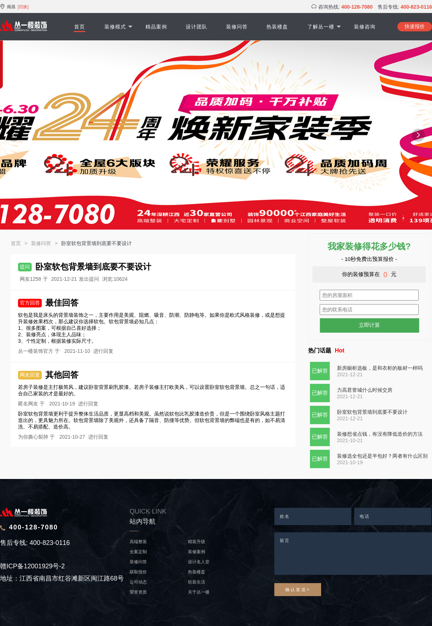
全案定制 (138, 551)
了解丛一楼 (324, 26)
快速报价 (415, 26)
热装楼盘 (277, 26)
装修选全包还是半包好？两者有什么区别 (382, 456)
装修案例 (196, 551)
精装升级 (196, 541)
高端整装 (138, 541)
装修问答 (237, 26)
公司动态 (138, 582)
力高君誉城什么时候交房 (364, 390)
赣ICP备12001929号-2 (32, 566)
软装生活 (196, 582)
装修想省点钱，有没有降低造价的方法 (380, 434)
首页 (79, 26)
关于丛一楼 (199, 592)
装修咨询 (364, 26)
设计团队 (196, 26)
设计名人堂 (199, 561)
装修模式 (118, 26)
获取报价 (138, 571)
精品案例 (156, 26)
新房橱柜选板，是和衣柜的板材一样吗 (380, 368)
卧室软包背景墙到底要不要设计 (372, 412)
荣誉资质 (138, 592)
